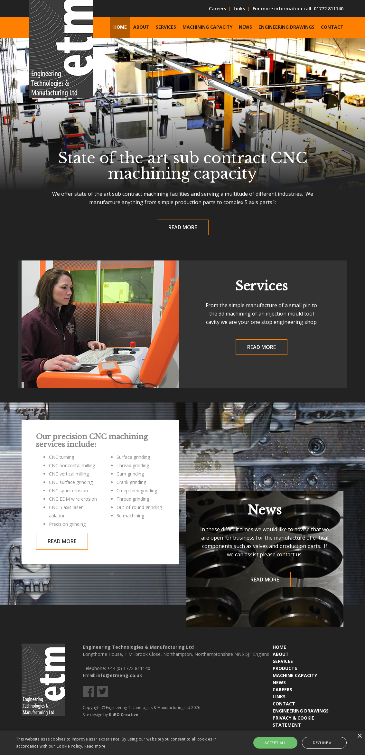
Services (166, 27)
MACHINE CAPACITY (295, 675)
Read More (182, 227)
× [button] (359, 736)
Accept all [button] (275, 742)
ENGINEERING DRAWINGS (301, 711)
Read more (95, 746)
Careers (217, 8)
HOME (279, 647)
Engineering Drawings (286, 27)
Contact (332, 27)
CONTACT (284, 704)
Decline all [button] (324, 742)
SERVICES (283, 661)
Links (239, 8)
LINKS (279, 697)
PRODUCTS (285, 668)
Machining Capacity (207, 27)
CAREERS (282, 689)
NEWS (279, 682)
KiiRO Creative (123, 714)
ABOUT (281, 654)
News (245, 27)
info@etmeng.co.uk (119, 675)
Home (120, 27)
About (141, 27)
